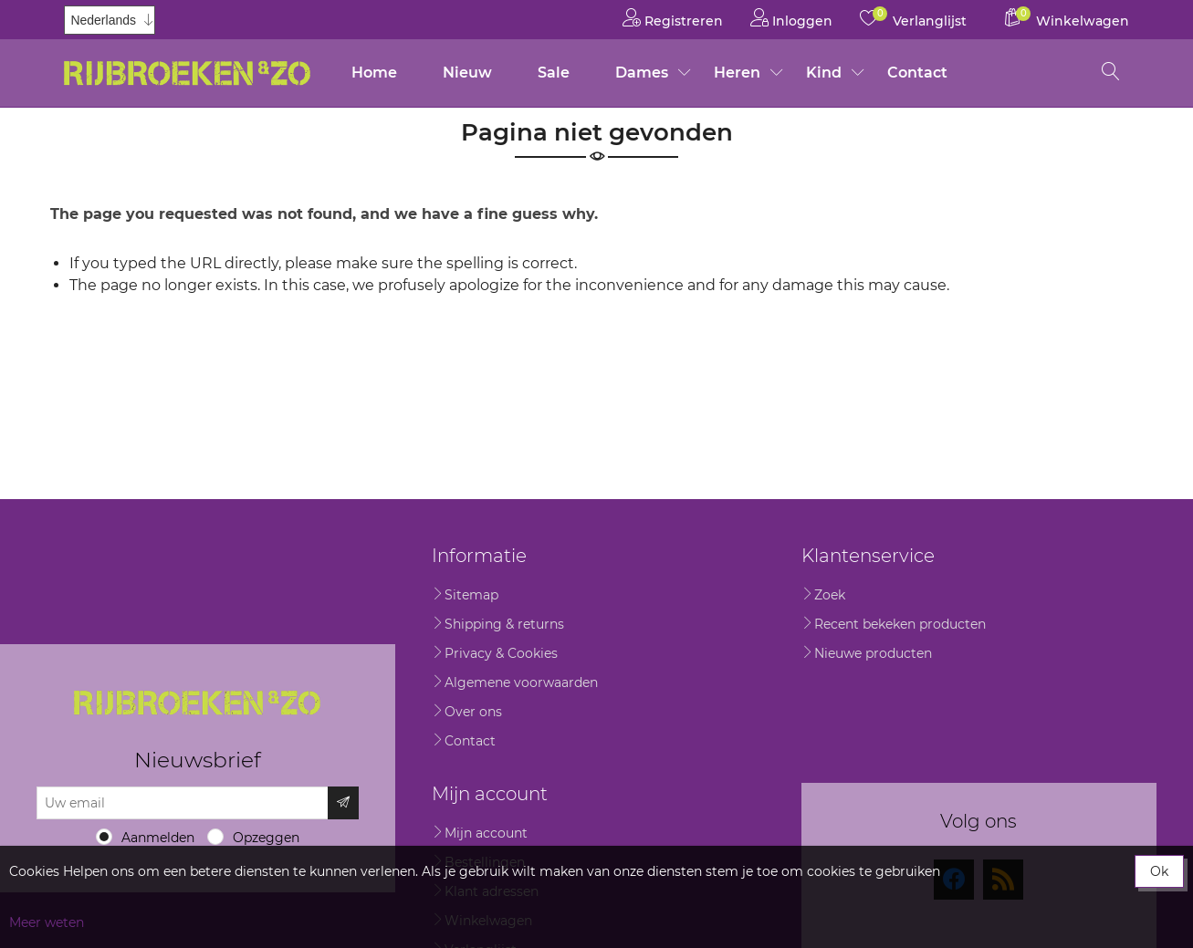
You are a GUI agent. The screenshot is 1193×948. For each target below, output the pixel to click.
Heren (737, 72)
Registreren (673, 18)
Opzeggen (266, 837)
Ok (1159, 871)
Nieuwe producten (873, 653)
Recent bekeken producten (900, 624)
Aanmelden (157, 837)
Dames (641, 72)
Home (374, 72)
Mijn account (486, 833)
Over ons (473, 711)
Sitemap (471, 595)
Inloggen (791, 18)
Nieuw (467, 72)
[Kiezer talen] (109, 20)
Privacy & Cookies (501, 653)
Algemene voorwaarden (521, 682)
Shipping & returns (504, 624)
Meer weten (46, 922)
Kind (824, 72)
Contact (917, 72)
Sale (554, 72)
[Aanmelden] (183, 803)
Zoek (829, 595)
